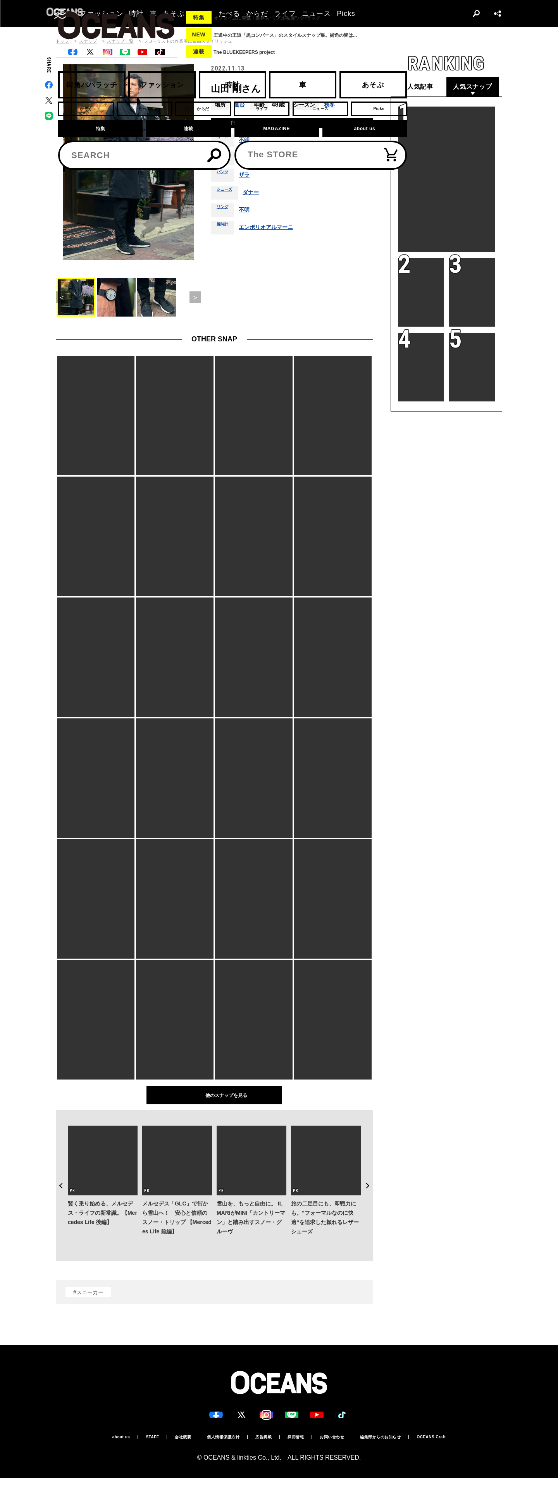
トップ (62, 41)
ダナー (258, 196)
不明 (249, 144)
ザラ (249, 179)
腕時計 (225, 231)
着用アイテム (235, 124)
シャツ (225, 161)
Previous (56, 1165)
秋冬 (332, 104)
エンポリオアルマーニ (274, 231)
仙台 (240, 104)
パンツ (225, 179)
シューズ (227, 196)
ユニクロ (255, 161)
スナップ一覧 (120, 41)
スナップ (88, 41)
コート (225, 144)
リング (225, 213)
